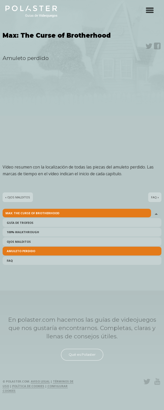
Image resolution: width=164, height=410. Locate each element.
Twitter (149, 46)
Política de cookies (28, 386)
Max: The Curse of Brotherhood (32, 213)
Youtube (157, 381)
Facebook (157, 46)
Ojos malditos (19, 242)
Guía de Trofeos (20, 223)
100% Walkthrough (23, 232)
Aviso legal (40, 381)
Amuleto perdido (21, 251)
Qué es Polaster (82, 354)
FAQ (10, 261)
